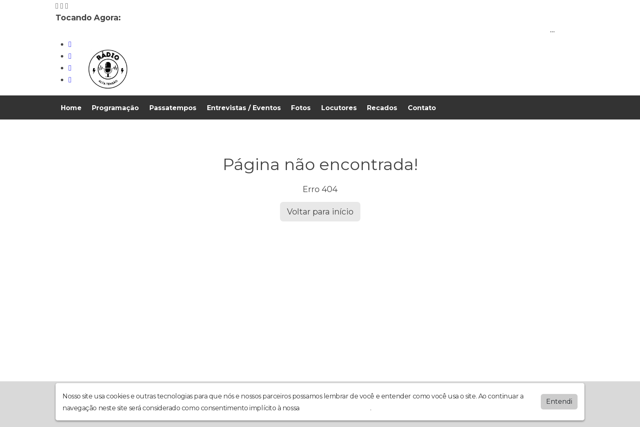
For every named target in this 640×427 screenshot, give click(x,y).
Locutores (339, 108)
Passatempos (172, 108)
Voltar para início (320, 212)
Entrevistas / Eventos (244, 108)
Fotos (301, 108)
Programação (115, 108)
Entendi (559, 401)
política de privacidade (335, 408)
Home (71, 108)
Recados (382, 108)
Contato (422, 108)
